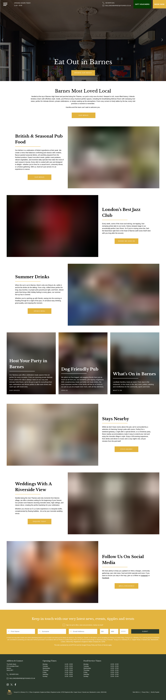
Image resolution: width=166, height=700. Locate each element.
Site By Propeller (155, 692)
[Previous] (3, 40)
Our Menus (83, 115)
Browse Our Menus (84, 73)
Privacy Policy (90, 645)
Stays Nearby (126, 449)
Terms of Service (103, 645)
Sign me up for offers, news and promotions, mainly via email (84, 625)
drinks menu (39, 311)
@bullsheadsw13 (126, 586)
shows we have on (126, 241)
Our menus (39, 177)
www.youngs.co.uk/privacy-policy (97, 639)
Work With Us (136, 692)
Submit (145, 631)
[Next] (162, 40)
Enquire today (39, 521)
